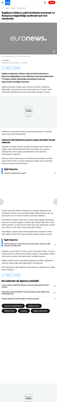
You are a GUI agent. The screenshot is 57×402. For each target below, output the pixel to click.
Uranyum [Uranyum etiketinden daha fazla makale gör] (24, 311)
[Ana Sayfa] (2, 8)
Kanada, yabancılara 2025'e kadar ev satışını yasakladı (20, 298)
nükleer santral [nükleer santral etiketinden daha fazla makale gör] (33, 306)
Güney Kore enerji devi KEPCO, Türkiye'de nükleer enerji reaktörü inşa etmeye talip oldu (25, 293)
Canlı (52, 2)
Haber (7, 8)
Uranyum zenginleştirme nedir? (15, 173)
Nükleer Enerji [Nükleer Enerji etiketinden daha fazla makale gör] (9, 311)
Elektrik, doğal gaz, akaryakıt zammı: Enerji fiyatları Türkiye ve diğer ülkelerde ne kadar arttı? (27, 244)
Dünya (13, 8)
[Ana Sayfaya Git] (7, 2)
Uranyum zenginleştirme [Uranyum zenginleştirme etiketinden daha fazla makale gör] (13, 306)
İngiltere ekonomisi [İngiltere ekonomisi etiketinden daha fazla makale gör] (40, 311)
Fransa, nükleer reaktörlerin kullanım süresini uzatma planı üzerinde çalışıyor (25, 286)
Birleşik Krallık (21, 8)
